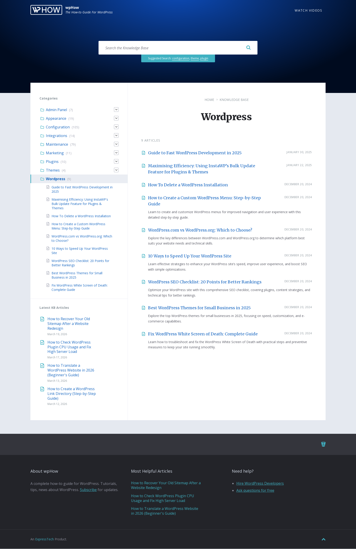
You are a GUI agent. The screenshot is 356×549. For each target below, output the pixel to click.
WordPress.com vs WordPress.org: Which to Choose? (200, 230)
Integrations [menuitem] (56, 135)
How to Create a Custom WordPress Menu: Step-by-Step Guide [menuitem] (78, 226)
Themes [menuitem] (53, 170)
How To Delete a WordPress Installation (188, 185)
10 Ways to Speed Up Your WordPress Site (189, 256)
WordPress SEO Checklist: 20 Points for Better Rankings (205, 282)
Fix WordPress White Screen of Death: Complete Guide (203, 334)
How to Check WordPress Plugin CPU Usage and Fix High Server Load (69, 347)
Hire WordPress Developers (260, 483)
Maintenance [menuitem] (57, 144)
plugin (204, 58)
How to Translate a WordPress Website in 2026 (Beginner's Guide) (70, 370)
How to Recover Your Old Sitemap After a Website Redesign (68, 324)
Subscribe (88, 489)
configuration (180, 58)
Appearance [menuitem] (56, 118)
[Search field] (178, 48)
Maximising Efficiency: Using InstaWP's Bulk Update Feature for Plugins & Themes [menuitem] (80, 203)
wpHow (72, 7)
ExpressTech (44, 539)
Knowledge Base (234, 100)
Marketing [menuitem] (55, 153)
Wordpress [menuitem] (55, 179)
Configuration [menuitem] (58, 127)
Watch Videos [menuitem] (308, 10)
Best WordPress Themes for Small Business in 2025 (199, 308)
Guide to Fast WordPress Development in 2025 (195, 153)
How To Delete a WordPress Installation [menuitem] (81, 216)
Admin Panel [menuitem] (56, 109)
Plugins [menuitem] (52, 161)
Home (209, 100)
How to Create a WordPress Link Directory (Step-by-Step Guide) (71, 394)
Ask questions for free (255, 490)
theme (195, 58)
